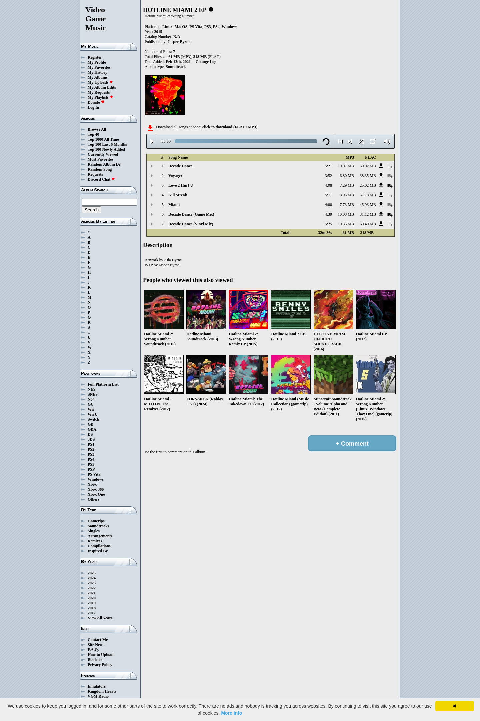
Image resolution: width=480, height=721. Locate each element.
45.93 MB (368, 204)
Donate (96, 102)
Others (93, 499)
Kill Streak (177, 195)
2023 (92, 583)
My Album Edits (102, 87)
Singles (94, 531)
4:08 (328, 185)
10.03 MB (346, 214)
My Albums (98, 77)
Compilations (99, 546)
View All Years (100, 618)
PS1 (91, 444)
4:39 (328, 214)
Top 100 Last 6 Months (107, 144)
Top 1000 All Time (103, 139)
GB (90, 424)
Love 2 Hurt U (180, 185)
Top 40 (93, 134)
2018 (92, 608)
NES (91, 389)
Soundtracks (98, 526)
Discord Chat (101, 179)
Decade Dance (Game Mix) (191, 214)
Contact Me (98, 639)
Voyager (175, 175)
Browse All (97, 129)
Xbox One (96, 494)
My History (97, 72)
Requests (95, 174)
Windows (96, 479)
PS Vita (94, 474)
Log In (93, 107)
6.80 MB (347, 175)
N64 (91, 399)
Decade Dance (180, 166)
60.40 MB (368, 224)
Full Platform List (103, 384)
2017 (92, 613)
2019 (92, 603)
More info (231, 713)
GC (91, 404)
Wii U (93, 414)
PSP (91, 469)
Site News (96, 644)
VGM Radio (98, 696)
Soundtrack (176, 66)
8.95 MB (347, 195)
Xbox (92, 484)
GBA (92, 429)
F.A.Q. (93, 649)
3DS (91, 439)
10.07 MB (346, 166)
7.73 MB (347, 204)
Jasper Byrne (179, 41)
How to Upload (100, 654)
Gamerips (96, 521)
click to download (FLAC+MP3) (229, 127)
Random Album (101, 164)
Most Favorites (100, 159)
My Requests (99, 92)
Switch (93, 419)
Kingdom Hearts (102, 691)
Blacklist (95, 659)
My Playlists (100, 97)
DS (90, 434)
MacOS (181, 26)
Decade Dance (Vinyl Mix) (190, 224)
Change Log (206, 61)
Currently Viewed (103, 154)
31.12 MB (368, 214)
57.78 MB (368, 195)
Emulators (97, 686)
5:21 (328, 166)
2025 (92, 573)
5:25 (328, 224)
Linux (167, 26)
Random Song (100, 169)
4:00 (328, 204)
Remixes (95, 541)
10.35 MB (346, 224)
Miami (174, 204)
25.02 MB (368, 185)
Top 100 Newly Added (106, 149)
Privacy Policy (100, 664)
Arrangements (100, 536)
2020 (92, 598)
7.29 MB (347, 185)
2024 (92, 578)
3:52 (328, 175)
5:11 (328, 195)
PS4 (91, 459)
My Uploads (100, 82)
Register (95, 57)
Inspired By (98, 551)
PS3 (91, 454)
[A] (119, 164)
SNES (93, 394)
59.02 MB (368, 166)
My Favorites (99, 67)
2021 (92, 593)
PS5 (91, 464)
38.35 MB (368, 175)
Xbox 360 (96, 489)
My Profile (97, 62)
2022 (92, 588)
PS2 (91, 449)
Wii (91, 409)
